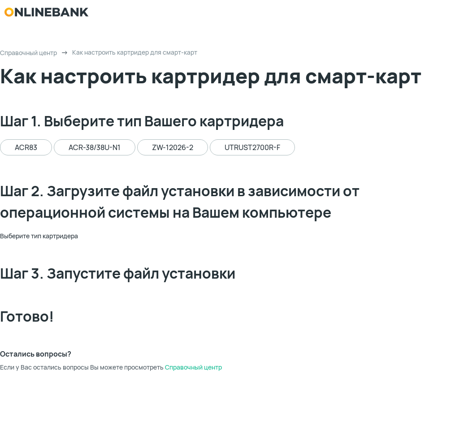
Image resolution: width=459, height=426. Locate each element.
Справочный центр (28, 53)
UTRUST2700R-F (252, 147)
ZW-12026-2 (172, 147)
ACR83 (26, 147)
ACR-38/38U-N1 (95, 147)
